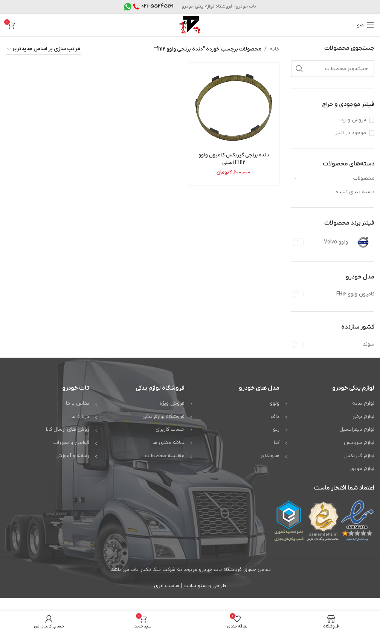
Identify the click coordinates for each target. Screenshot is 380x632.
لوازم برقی (363, 416)
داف (275, 416)
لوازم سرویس (359, 442)
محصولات (363, 178)
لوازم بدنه (363, 403)
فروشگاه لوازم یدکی (163, 416)
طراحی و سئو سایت (204, 585)
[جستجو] (332, 68)
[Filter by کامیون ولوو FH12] (340, 294)
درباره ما (80, 416)
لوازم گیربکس (358, 455)
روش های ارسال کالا (67, 429)
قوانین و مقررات (71, 442)
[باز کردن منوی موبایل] (365, 24)
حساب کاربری (170, 429)
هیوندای (270, 455)
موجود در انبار (350, 132)
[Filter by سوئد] (340, 344)
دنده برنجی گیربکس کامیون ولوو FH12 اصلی (233, 158)
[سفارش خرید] (43, 49)
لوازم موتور (361, 468)
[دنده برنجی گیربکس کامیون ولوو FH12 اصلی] (233, 108)
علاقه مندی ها (169, 442)
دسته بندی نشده (355, 192)
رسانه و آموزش (72, 455)
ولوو (274, 403)
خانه (274, 49)
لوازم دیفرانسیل (356, 429)
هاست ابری (166, 585)
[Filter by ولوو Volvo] (340, 242)
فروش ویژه (353, 120)
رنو (276, 429)
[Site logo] (190, 24)
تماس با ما (77, 403)
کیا (276, 442)
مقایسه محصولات (165, 455)
